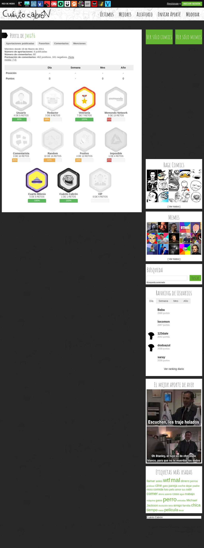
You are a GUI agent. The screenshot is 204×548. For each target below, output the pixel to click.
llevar (181, 510)
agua (182, 494)
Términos (163, 527)
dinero (185, 481)
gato (165, 485)
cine (158, 486)
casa (175, 494)
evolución (163, 505)
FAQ (193, 527)
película (171, 510)
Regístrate (173, 3)
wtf (166, 480)
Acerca (154, 527)
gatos (159, 500)
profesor (151, 486)
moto (150, 489)
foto (166, 489)
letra (170, 505)
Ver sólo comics (159, 37)
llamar (151, 481)
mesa (161, 510)
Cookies (186, 527)
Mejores (125, 14)
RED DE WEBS (8, 4)
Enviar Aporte (169, 14)
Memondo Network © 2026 (188, 531)
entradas (181, 500)
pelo (171, 489)
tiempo (152, 510)
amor (178, 489)
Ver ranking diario (174, 368)
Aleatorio (145, 14)
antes (159, 481)
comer (152, 493)
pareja (173, 486)
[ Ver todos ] (174, 206)
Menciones (79, 43)
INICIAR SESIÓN (191, 4)
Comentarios (61, 43)
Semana (76, 67)
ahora (161, 494)
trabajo (190, 494)
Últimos (107, 14)
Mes (102, 67)
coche (181, 485)
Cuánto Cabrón (155, 517)
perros (194, 481)
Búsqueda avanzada (156, 282)
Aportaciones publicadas (20, 43)
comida (158, 489)
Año (123, 67)
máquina (151, 500)
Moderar (192, 14)
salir (189, 489)
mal (175, 480)
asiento (168, 494)
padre (196, 485)
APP (199, 527)
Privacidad (175, 527)
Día (50, 67)
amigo (177, 505)
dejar (189, 485)
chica (195, 505)
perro (170, 499)
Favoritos (44, 43)
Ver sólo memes (189, 37)
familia (186, 505)
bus (183, 489)
